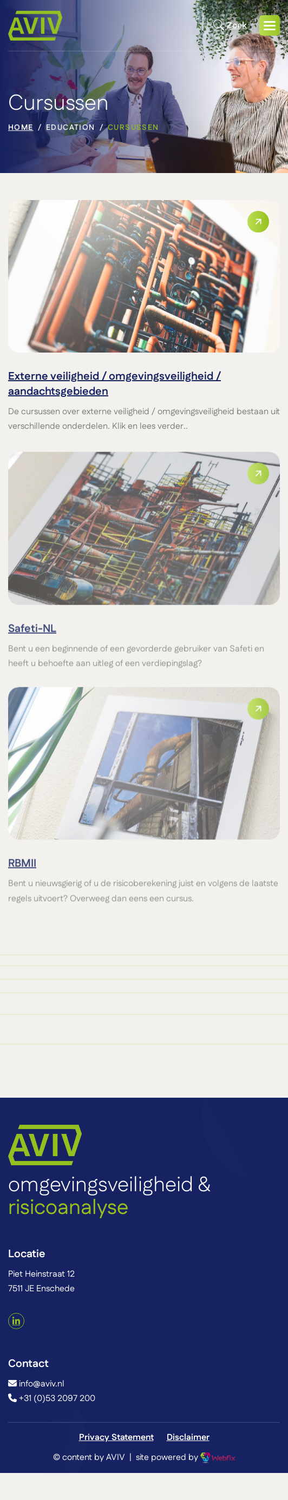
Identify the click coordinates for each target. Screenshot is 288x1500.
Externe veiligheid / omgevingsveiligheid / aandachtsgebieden (114, 384)
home (21, 129)
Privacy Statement (116, 1437)
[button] (269, 25)
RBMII (22, 869)
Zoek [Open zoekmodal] (229, 25)
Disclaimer (188, 1437)
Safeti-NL (32, 634)
